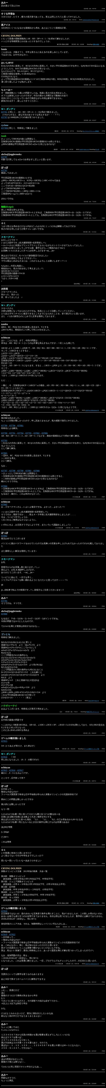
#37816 (4, 757)
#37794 (20, 433)
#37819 (4, 911)
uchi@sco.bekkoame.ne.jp (92, 410)
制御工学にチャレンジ (93, 711)
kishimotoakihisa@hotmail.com (91, 19)
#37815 (4, 741)
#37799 (20, 471)
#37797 (4, 157)
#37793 (4, 441)
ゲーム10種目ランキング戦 (91, 749)
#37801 (20, 425)
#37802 (36, 433)
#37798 (12, 471)
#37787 (4, 117)
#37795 (28, 433)
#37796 (12, 425)
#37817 (20, 770)
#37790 (4, 433)
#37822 (12, 934)
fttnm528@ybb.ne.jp (93, 700)
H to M (97, 149)
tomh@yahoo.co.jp (84, 149)
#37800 (4, 486)
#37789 (4, 128)
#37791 (4, 112)
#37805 (4, 453)
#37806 (45, 433)
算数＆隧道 (96, 44)
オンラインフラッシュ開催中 (91, 131)
